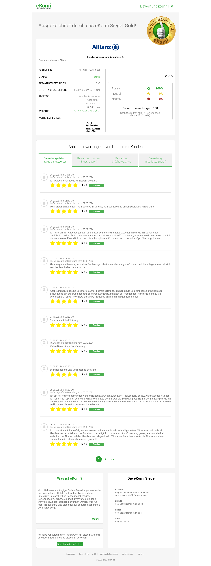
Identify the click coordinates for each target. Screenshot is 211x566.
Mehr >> (96, 519)
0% (155, 93)
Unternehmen (127, 554)
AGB (94, 554)
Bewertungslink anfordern (69, 544)
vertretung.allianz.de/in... (86, 110)
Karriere (140, 554)
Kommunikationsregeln (108, 554)
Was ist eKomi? (69, 478)
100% (155, 88)
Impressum (70, 554)
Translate (96, 186)
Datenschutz (84, 554)
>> (112, 459)
